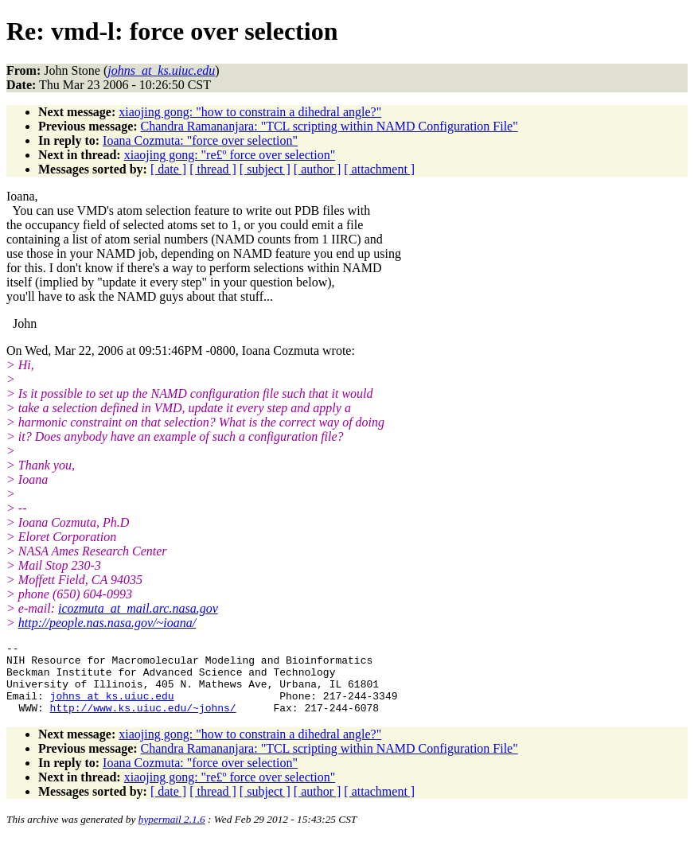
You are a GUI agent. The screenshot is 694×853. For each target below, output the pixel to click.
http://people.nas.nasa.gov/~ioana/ (107, 622)
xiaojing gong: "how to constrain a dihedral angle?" (250, 112)
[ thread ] (212, 169)
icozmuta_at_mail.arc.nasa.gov (138, 608)
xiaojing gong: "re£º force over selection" (230, 155)
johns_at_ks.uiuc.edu (112, 707)
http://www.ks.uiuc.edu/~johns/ (143, 722)
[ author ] (317, 169)
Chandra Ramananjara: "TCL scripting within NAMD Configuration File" (329, 126)
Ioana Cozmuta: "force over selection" (200, 140)
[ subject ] (265, 169)
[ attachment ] (379, 169)
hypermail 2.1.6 (171, 833)
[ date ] (168, 169)
